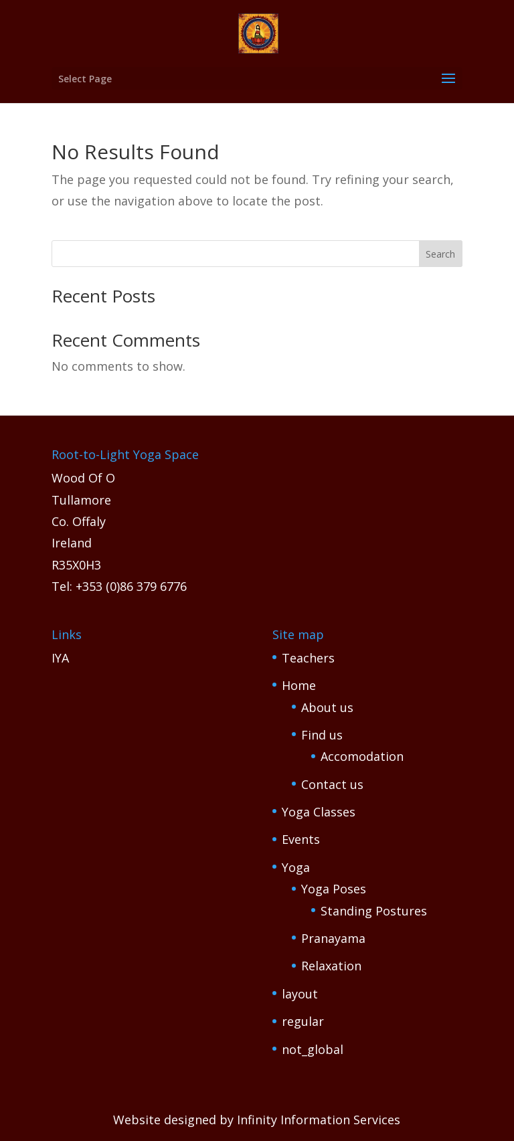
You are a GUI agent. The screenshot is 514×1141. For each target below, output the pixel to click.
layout (300, 994)
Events (301, 839)
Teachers (308, 658)
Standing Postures (374, 911)
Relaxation (331, 966)
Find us (322, 735)
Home (299, 685)
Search (440, 254)
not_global (312, 1049)
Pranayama (333, 938)
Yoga (296, 867)
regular (303, 1021)
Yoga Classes (318, 812)
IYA (60, 658)
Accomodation (362, 756)
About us (327, 707)
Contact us (332, 784)
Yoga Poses (333, 889)
